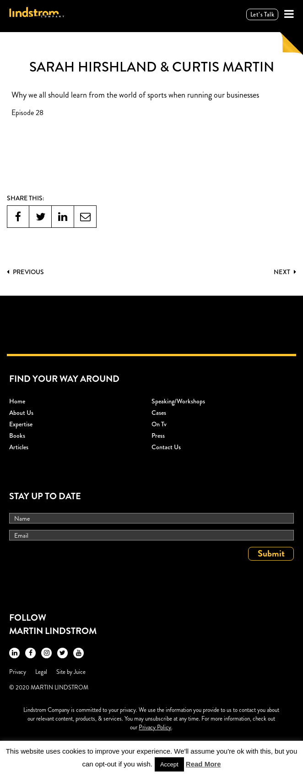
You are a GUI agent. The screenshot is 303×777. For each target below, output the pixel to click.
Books (17, 435)
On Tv (159, 424)
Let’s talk (262, 14)
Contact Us (166, 447)
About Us (21, 412)
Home (17, 401)
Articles (18, 447)
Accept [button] (169, 764)
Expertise (20, 424)
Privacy (17, 671)
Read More (203, 764)
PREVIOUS (25, 271)
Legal (41, 671)
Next (285, 271)
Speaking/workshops (178, 401)
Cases (159, 412)
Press (158, 435)
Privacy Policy (155, 727)
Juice (80, 671)
